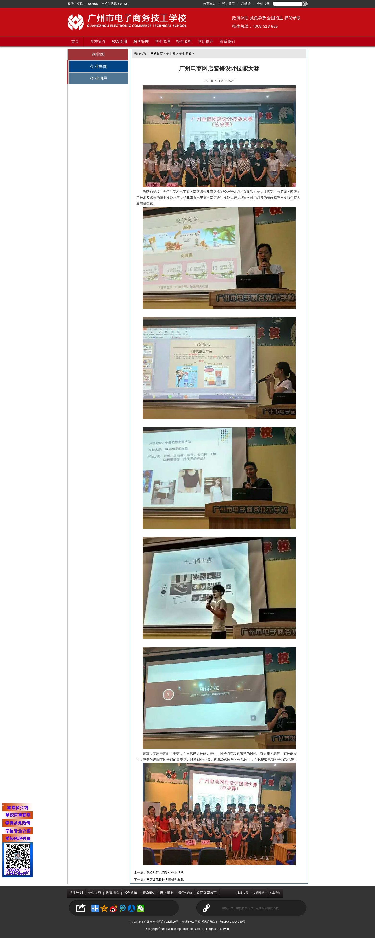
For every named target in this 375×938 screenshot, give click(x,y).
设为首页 (228, 3)
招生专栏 (184, 41)
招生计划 (76, 893)
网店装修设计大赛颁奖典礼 (165, 880)
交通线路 (259, 892)
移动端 (246, 3)
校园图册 (119, 41)
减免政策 (130, 893)
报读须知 (148, 893)
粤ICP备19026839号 (232, 921)
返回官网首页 (207, 893)
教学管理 (141, 41)
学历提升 (205, 41)
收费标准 (112, 893)
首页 (75, 41)
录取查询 (185, 893)
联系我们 (227, 41)
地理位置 (242, 892)
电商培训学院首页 (267, 908)
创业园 (98, 54)
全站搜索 (263, 3)
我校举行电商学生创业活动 (165, 872)
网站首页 (156, 53)
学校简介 (98, 41)
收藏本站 (209, 3)
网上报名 (167, 893)
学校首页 (227, 908)
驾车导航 (275, 892)
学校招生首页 (244, 908)
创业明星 (98, 78)
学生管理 (162, 41)
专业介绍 (94, 893)
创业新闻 (98, 66)
